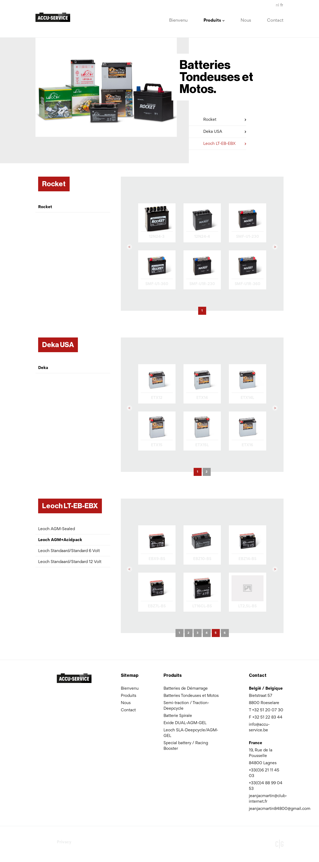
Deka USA (225, 131)
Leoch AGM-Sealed (56, 529)
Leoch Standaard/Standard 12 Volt (69, 562)
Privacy (64, 842)
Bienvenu (178, 21)
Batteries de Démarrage (186, 688)
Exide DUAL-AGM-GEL (185, 723)
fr (281, 5)
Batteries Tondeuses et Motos (191, 696)
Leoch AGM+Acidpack (60, 540)
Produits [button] (214, 21)
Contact (275, 21)
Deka (43, 368)
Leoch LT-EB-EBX (225, 143)
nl (277, 5)
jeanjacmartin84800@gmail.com (279, 809)
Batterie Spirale (178, 716)
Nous (246, 21)
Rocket (225, 119)
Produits (128, 696)
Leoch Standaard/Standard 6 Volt (69, 551)
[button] (129, 247)
